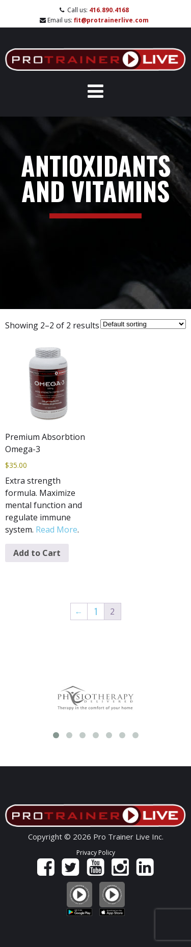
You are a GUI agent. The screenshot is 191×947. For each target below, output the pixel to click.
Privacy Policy (95, 852)
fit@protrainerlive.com (111, 20)
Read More (56, 529)
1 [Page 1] (95, 611)
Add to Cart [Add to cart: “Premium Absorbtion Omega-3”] (37, 553)
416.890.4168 (109, 10)
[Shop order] (143, 324)
